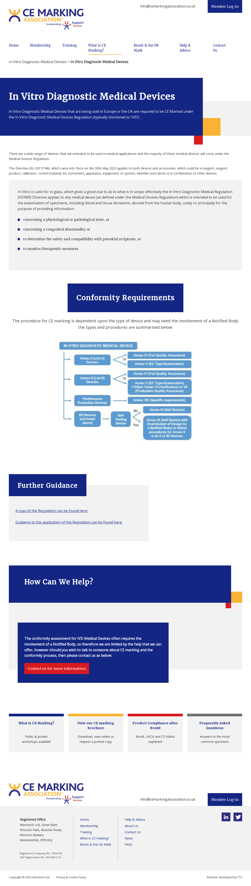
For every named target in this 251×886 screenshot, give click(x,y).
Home (14, 45)
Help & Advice (185, 48)
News (129, 838)
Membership (40, 45)
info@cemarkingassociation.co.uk (167, 6)
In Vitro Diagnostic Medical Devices (38, 61)
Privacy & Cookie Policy (71, 877)
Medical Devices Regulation (154, 197)
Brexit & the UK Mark (146, 48)
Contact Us (219, 48)
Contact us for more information (57, 668)
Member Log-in (225, 6)
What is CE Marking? (97, 48)
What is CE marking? (95, 838)
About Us (131, 826)
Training (69, 45)
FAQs (128, 844)
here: (84, 510)
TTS (239, 877)
